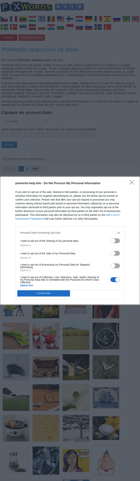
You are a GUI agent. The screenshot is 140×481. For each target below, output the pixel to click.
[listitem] (70, 233)
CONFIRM (43, 293)
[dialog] (70, 240)
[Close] (132, 183)
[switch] (115, 240)
